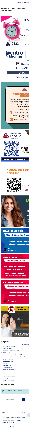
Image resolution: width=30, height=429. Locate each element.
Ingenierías (5, 365)
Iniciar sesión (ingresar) (22, 2)
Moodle (12, 427)
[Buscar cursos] (13, 399)
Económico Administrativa (9, 350)
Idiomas (4, 363)
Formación (5, 352)
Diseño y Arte (6, 348)
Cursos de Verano (7, 372)
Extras (4, 374)
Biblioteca (5, 378)
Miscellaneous (6, 367)
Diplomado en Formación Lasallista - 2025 (15, 357)
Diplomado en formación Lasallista (13, 355)
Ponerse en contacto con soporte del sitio (14, 413)
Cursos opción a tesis (8, 380)
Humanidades (6, 361)
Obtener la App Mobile (8, 422)
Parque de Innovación (8, 369)
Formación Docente (7, 359)
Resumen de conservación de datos (11, 420)
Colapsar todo (25, 344)
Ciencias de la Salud (7, 346)
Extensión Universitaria (8, 376)
